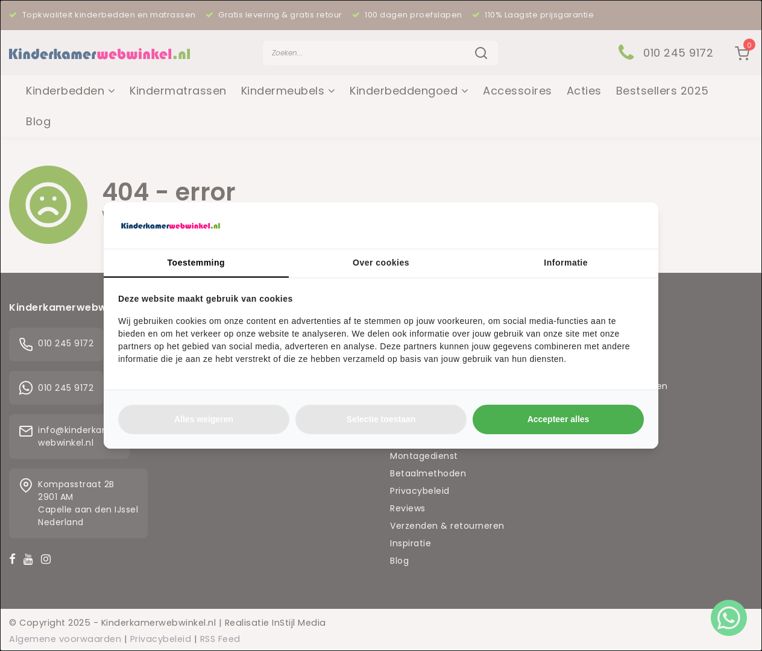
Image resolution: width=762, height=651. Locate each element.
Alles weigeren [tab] (203, 419)
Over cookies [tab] (381, 262)
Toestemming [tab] (196, 262)
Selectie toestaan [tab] (381, 419)
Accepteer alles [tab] (558, 419)
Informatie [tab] (566, 262)
